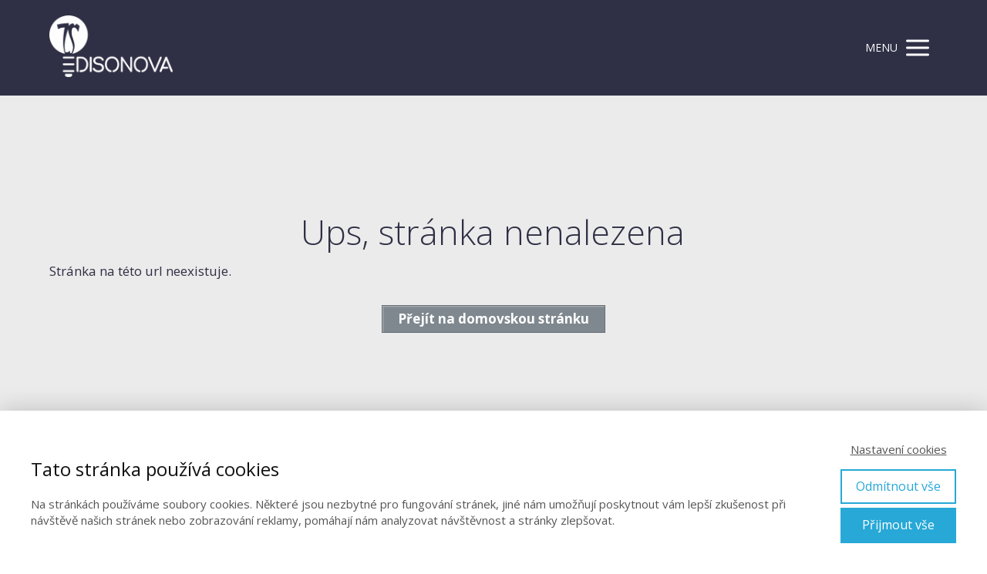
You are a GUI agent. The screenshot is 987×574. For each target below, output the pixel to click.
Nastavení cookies (899, 449)
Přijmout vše (898, 524)
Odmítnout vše (898, 486)
